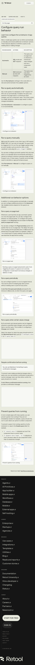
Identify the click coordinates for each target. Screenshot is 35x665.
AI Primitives (8, 487)
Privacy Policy (6, 633)
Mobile (6, 505)
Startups (6, 527)
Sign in (7, 625)
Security (4, 636)
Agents (6, 483)
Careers (6, 602)
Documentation (9, 573)
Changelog (7, 585)
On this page (6, 23)
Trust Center (5, 640)
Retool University (10, 577)
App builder (8, 490)
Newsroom (7, 610)
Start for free (11, 618)
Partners (6, 606)
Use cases (7, 541)
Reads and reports (11, 560)
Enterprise (7, 523)
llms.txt (4, 642)
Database (7, 502)
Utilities (6, 552)
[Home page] (3, 16)
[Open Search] (29, 3)
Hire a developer (10, 581)
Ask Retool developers (27, 471)
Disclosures (5, 638)
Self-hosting (8, 513)
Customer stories (10, 563)
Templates (7, 548)
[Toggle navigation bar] (6, 3)
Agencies (7, 531)
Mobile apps (8, 494)
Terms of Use (5, 631)
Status (5, 588)
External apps (9, 509)
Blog (5, 556)
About (5, 598)
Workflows (7, 498)
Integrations (8, 544)
